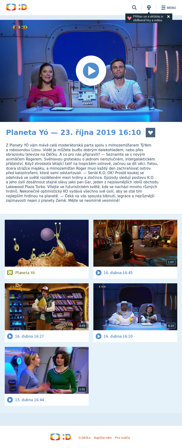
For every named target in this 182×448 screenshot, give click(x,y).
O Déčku (84, 437)
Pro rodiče (122, 437)
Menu (168, 7)
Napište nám (103, 437)
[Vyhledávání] (134, 7)
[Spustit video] (91, 71)
